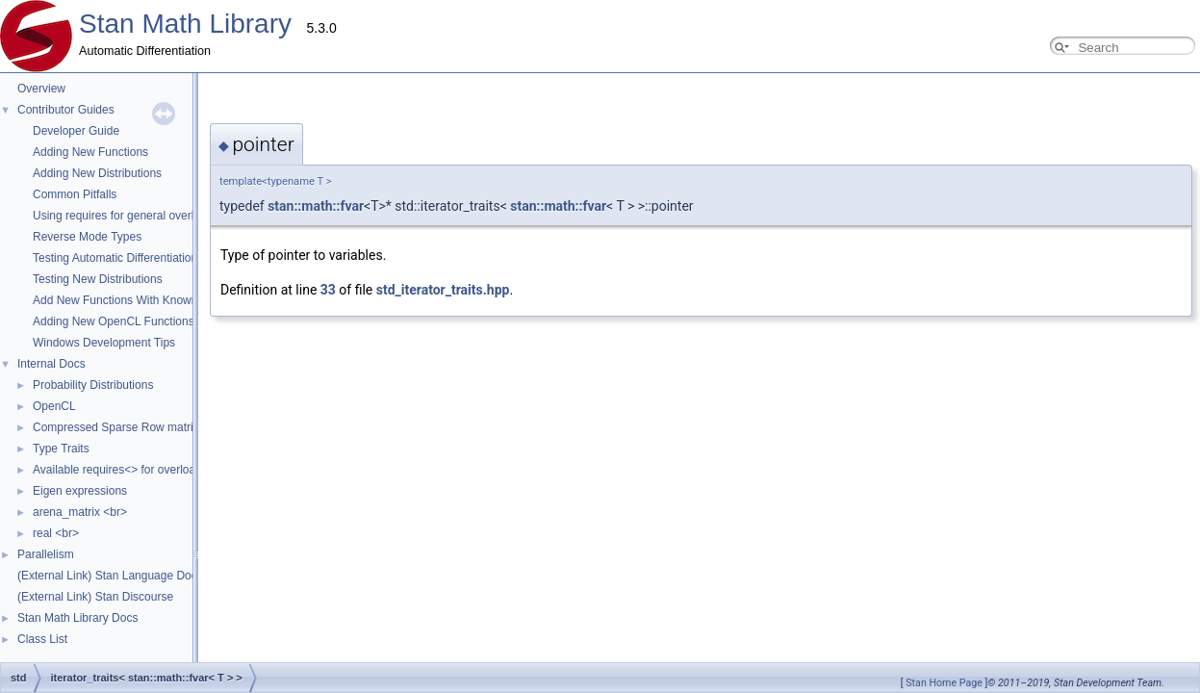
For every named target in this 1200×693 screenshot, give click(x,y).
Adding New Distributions (97, 173)
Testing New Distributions (98, 279)
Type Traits (61, 448)
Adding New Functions (90, 152)
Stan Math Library (185, 23)
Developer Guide (76, 131)
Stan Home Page (944, 683)
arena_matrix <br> (80, 512)
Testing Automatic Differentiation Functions (142, 258)
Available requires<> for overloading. (126, 469)
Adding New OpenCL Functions (113, 321)
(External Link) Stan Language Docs (110, 575)
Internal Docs (51, 364)
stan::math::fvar (366, 206)
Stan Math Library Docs (77, 618)
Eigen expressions (80, 491)
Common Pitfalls (74, 194)
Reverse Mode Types (87, 237)
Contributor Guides (66, 109)
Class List (42, 639)
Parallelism (45, 554)
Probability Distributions (93, 385)
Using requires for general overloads (125, 215)
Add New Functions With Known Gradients (142, 300)
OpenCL (54, 406)
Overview (41, 88)
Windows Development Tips (104, 342)
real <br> (56, 533)
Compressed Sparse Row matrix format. (135, 427)
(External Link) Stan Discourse (95, 596)
